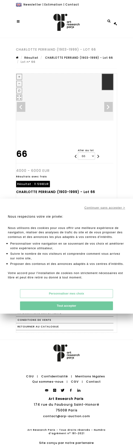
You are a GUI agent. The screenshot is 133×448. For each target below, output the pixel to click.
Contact (72, 4)
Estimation (53, 4)
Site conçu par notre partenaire (66, 443)
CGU (30, 376)
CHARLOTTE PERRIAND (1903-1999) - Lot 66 (78, 58)
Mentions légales (90, 376)
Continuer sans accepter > (104, 207)
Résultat (31, 58)
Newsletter (32, 4)
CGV (75, 381)
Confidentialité (54, 376)
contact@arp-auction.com (66, 416)
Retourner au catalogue (38, 326)
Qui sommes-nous (48, 381)
